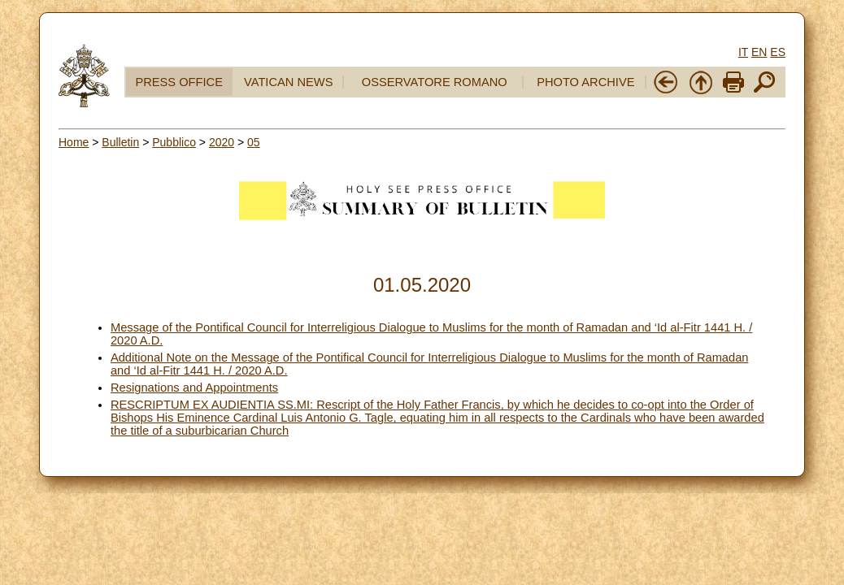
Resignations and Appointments (194, 387)
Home (74, 142)
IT (743, 52)
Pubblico (174, 142)
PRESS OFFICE (179, 82)
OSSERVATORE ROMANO (434, 82)
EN (759, 52)
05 (253, 142)
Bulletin (120, 142)
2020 (221, 142)
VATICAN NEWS (288, 82)
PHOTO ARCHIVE (585, 82)
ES (777, 52)
